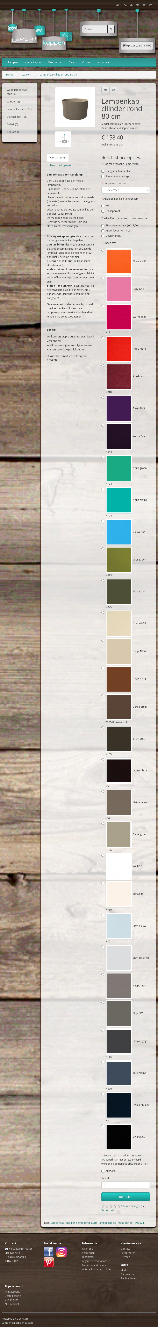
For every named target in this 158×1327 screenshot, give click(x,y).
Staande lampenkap (117, 176)
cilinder (129, 1223)
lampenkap (105, 1223)
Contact (86, 62)
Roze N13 (125, 289)
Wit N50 (124, 866)
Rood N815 (126, 348)
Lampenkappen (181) (19, 109)
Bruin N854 (126, 679)
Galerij (72, 62)
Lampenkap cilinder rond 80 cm (58, 74)
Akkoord (111, 1171)
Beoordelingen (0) (60, 165)
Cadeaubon (128, 1274)
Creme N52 (126, 623)
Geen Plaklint (113, 235)
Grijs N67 (125, 1013)
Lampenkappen (33, 62)
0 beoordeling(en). (132, 1206)
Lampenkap (57, 1223)
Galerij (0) (12, 124)
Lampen (13, 62)
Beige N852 (126, 651)
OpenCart (22, 1318)
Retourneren (128, 1253)
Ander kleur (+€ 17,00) (118, 230)
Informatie (104, 62)
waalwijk (139, 1223)
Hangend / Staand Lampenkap (121, 164)
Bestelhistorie (13, 1296)
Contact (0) (13, 132)
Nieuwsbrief (12, 1304)
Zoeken (26, 74)
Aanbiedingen (129, 1278)
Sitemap (125, 1257)
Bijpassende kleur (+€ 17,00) (122, 225)
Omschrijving (57, 157)
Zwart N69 (125, 1137)
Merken (125, 1270)
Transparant (113, 211)
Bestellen (125, 1196)
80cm (94, 1223)
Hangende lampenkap (118, 171)
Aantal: (105, 1178)
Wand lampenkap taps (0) (17, 92)
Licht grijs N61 (127, 957)
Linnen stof (109, 243)
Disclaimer (88, 1257)
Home (9, 74)
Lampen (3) (13, 101)
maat (121, 1223)
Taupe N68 (126, 985)
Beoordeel (107, 1210)
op (114, 1223)
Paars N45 (125, 408)
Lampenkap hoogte (114, 183)
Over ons (87, 1248)
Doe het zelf (55, 62)
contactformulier (22, 1248)
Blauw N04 (125, 532)
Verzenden (88, 1253)
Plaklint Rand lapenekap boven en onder (125, 218)
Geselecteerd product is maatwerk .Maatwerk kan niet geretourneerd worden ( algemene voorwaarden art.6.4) (125, 1159)
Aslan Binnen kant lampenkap (120, 198)
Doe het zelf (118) (17, 117)
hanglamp (77, 1223)
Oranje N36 (126, 261)
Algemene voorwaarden (96, 1261)
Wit (107, 206)
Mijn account (12, 1291)
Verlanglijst (11, 1300)
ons (68, 1223)
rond (87, 1223)
